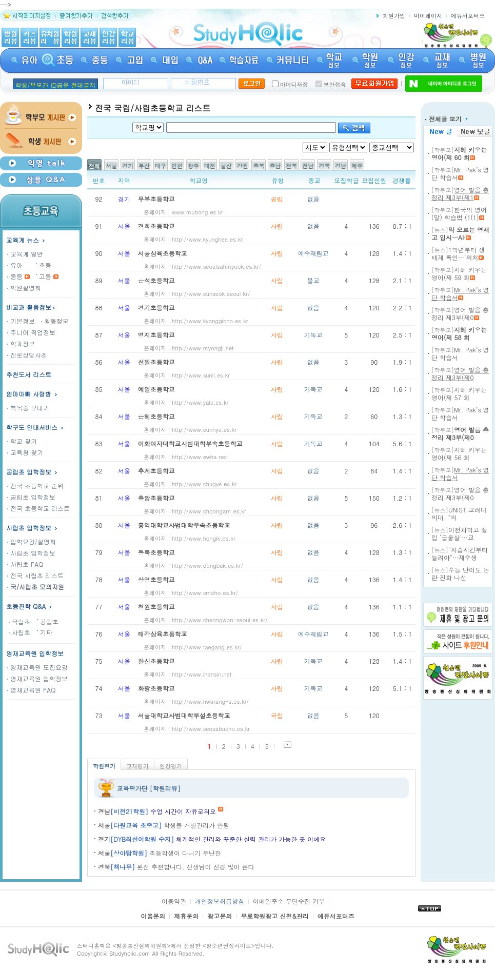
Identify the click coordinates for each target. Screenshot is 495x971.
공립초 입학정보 (32, 471)
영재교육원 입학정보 (35, 653)
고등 (45, 276)
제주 (357, 166)
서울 (111, 166)
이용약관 (174, 901)
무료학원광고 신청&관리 (275, 915)
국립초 (19, 621)
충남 (275, 166)
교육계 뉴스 (26, 239)
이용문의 (153, 915)
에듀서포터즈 (468, 15)
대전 (209, 166)
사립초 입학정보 (32, 527)
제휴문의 (186, 915)
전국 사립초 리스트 (35, 575)
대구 (160, 166)
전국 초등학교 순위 (35, 485)
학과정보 (21, 343)
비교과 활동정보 (31, 307)
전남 (307, 166)
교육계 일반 (25, 253)
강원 (242, 166)
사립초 (19, 632)
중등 (15, 276)
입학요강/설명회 (31, 541)
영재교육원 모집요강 (37, 667)
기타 (46, 632)
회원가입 (394, 15)
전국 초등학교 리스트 (38, 508)
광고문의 (219, 915)
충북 (258, 166)
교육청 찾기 (25, 452)
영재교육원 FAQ (31, 689)
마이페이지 (428, 15)
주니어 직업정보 (31, 332)
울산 (226, 166)
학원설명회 (24, 287)
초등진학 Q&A (29, 606)
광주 (193, 166)
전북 (291, 166)
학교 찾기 (22, 441)
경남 (340, 166)
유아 (15, 265)
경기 (127, 166)
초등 (45, 265)
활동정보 (55, 320)
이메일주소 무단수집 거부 (289, 901)
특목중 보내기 (28, 407)
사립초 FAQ (25, 564)
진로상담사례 (27, 354)
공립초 (49, 621)
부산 (144, 166)
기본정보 (21, 320)
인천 (177, 166)
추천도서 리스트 (28, 374)
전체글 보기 (446, 118)
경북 (324, 166)
